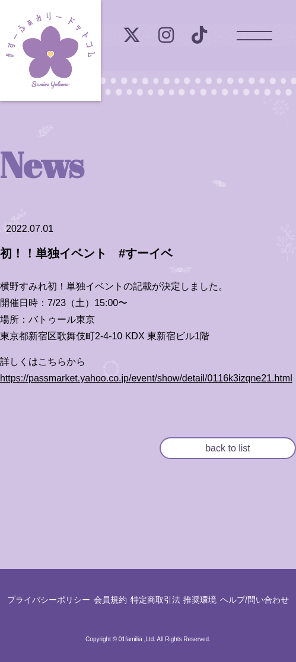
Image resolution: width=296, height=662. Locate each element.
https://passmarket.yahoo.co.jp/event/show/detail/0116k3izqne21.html (146, 378)
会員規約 (110, 599)
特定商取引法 (155, 599)
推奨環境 (200, 599)
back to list (227, 448)
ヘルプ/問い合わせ (254, 599)
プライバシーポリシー (48, 599)
